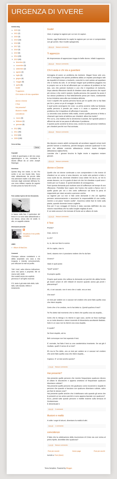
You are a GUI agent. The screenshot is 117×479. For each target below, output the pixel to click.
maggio (19, 82)
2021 (16, 33)
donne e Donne (55, 167)
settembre (20, 69)
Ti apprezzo (53, 53)
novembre (20, 65)
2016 (16, 50)
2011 (16, 132)
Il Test (50, 222)
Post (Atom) (59, 455)
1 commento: (59, 426)
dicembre (19, 62)
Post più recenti (53, 451)
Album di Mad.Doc (20, 248)
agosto (18, 72)
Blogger (69, 468)
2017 (16, 46)
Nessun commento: (62, 47)
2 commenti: (59, 409)
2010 (16, 135)
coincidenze (53, 432)
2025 (16, 30)
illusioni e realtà (55, 415)
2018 (16, 43)
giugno (18, 78)
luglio (18, 75)
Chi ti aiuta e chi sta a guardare (63, 70)
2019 (16, 40)
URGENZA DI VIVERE (47, 11)
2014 (16, 56)
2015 (16, 53)
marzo (18, 118)
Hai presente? (54, 373)
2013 (16, 59)
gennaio (19, 124)
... (48, 138)
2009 (16, 138)
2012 (16, 128)
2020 (16, 37)
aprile (18, 85)
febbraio (19, 121)
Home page (76, 451)
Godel (50, 29)
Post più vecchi (99, 451)
